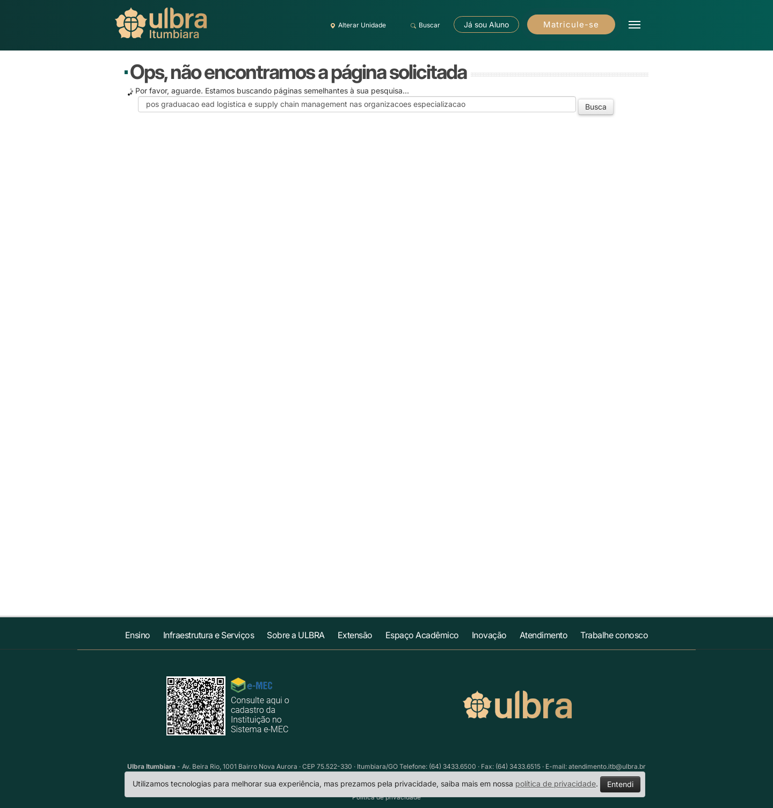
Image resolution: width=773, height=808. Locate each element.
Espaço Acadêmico (422, 635)
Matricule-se (571, 24)
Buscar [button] (423, 25)
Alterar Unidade (356, 25)
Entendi (620, 784)
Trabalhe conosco (614, 635)
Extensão (355, 635)
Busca (596, 106)
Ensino (137, 635)
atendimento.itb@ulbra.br (607, 766)
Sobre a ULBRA (296, 635)
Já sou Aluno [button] (486, 24)
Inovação (489, 635)
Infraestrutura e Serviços (208, 635)
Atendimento (544, 635)
